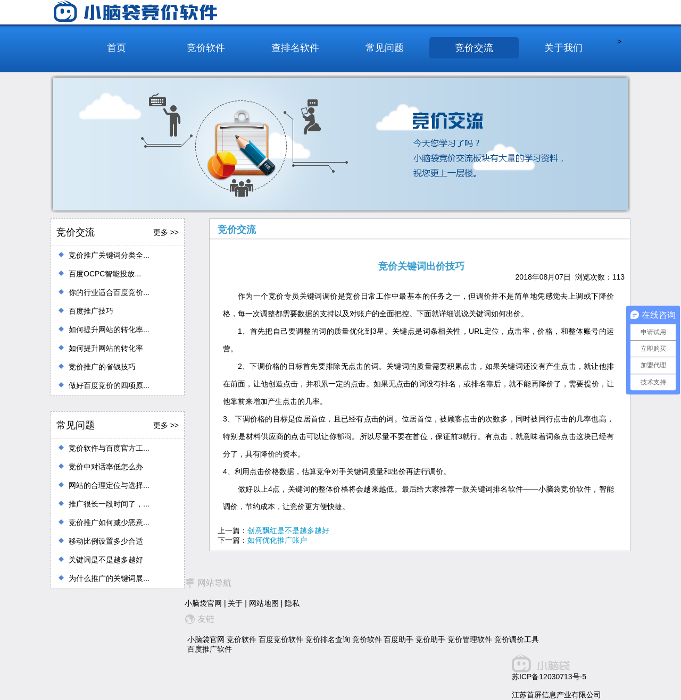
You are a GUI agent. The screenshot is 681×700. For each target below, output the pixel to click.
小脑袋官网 (203, 603)
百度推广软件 (209, 649)
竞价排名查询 (327, 639)
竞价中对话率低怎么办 (106, 466)
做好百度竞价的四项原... (109, 385)
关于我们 (563, 48)
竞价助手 (430, 639)
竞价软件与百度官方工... (109, 448)
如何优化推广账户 (277, 540)
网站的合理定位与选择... (109, 485)
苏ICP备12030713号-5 (549, 676)
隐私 (292, 603)
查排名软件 (295, 48)
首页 (116, 48)
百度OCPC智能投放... (105, 273)
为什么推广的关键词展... (109, 578)
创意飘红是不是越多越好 (288, 530)
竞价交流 (474, 48)
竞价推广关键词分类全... (109, 255)
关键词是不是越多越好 (106, 559)
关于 (235, 603)
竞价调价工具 (516, 639)
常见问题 (385, 48)
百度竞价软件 (281, 639)
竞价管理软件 (469, 639)
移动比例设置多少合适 (106, 541)
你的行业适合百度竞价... (109, 292)
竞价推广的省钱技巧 (102, 366)
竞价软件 (206, 48)
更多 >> (166, 232)
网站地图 (264, 603)
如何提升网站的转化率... (109, 329)
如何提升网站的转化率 (106, 348)
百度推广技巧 (91, 311)
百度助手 (398, 639)
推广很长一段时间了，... (109, 504)
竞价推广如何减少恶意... (109, 522)
